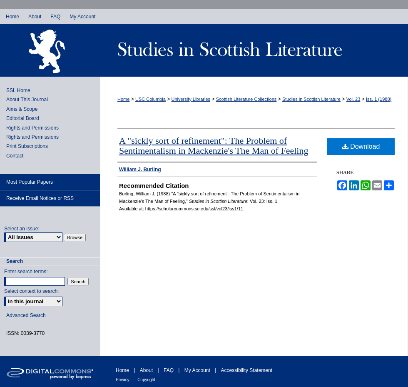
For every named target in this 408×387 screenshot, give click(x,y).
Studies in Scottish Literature (254, 50)
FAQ (169, 370)
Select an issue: (22, 229)
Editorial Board (22, 118)
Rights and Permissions (32, 128)
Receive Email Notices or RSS (40, 198)
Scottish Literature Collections (246, 99)
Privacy (122, 379)
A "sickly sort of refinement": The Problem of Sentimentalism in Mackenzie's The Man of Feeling (213, 145)
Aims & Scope (21, 109)
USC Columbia (150, 99)
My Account (197, 370)
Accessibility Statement (246, 370)
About (146, 370)
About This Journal (27, 99)
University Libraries (191, 99)
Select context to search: (31, 291)
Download (361, 146)
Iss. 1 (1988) (378, 99)
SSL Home (18, 90)
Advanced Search (26, 315)
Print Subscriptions (27, 146)
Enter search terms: (26, 272)
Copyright (146, 379)
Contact (14, 156)
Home (123, 99)
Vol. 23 (353, 99)
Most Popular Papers (29, 182)
